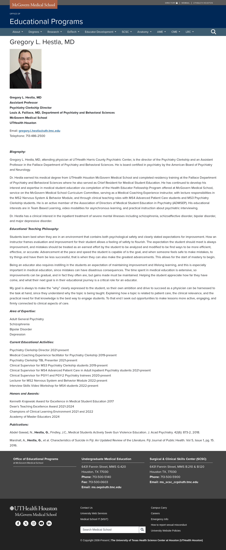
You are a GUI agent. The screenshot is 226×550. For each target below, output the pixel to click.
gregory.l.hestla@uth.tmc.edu (40, 131)
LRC (189, 32)
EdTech (72, 32)
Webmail (186, 3)
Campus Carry (159, 507)
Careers (155, 513)
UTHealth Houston (203, 3)
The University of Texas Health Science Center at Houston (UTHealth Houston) (157, 540)
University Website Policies (166, 530)
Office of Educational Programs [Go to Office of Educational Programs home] (35, 459)
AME (160, 32)
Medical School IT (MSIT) (94, 518)
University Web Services (93, 513)
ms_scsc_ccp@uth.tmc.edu (179, 482)
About (17, 32)
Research (53, 32)
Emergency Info (159, 518)
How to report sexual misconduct (169, 524)
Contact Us (86, 507)
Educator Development (99, 32)
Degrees (34, 32)
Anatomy (143, 32)
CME (174, 32)
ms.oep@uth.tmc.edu (106, 487)
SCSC (126, 32)
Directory (171, 3)
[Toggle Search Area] (213, 32)
